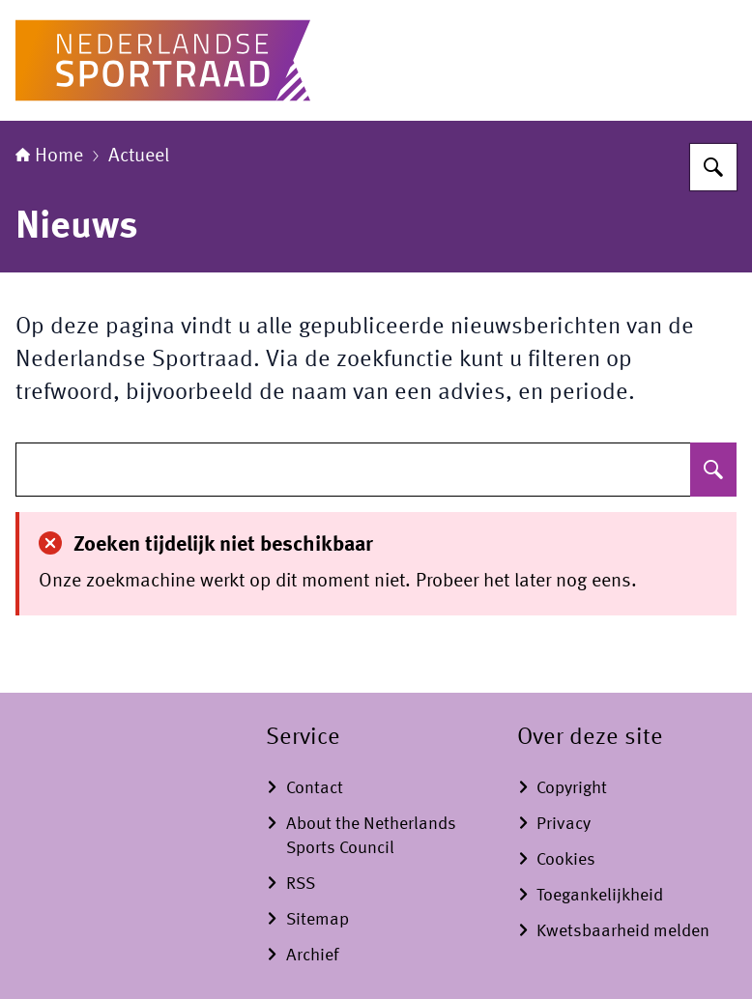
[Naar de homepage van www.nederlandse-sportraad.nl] (162, 60)
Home (49, 156)
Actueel (138, 156)
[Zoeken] (713, 167)
